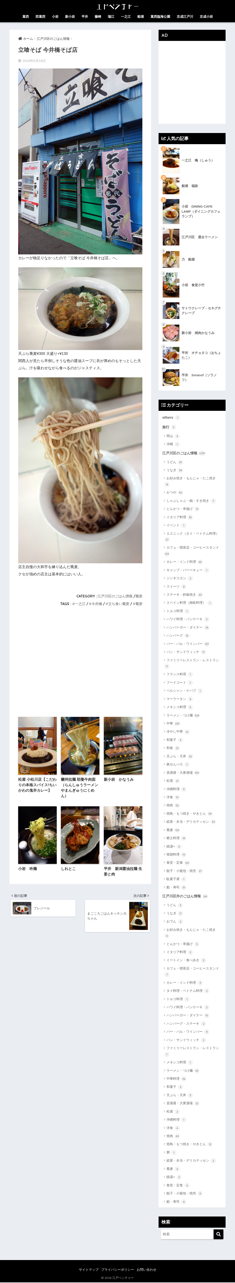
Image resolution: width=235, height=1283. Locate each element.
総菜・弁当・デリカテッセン (191, 822)
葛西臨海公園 (160, 16)
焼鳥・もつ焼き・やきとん (189, 814)
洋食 (173, 797)
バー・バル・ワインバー (187, 644)
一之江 (126, 16)
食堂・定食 (178, 863)
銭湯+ (174, 847)
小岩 (55, 16)
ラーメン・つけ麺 (183, 716)
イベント (176, 526)
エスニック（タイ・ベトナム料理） (191, 537)
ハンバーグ (178, 636)
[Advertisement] (80, 663)
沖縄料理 (176, 789)
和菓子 (174, 740)
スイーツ (176, 587)
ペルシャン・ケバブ (184, 691)
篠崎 (98, 16)
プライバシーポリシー (117, 1270)
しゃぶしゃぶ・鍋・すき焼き (191, 501)
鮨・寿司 (176, 888)
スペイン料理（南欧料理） (189, 603)
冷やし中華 (178, 732)
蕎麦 (138, 596)
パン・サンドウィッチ (186, 652)
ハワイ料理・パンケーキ (187, 619)
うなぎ (174, 470)
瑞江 (111, 16)
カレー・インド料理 (184, 562)
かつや (174, 493)
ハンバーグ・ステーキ (186, 1024)
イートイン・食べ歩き (186, 961)
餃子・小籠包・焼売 (184, 871)
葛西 (25, 16)
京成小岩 (206, 16)
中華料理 (176, 1079)
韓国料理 (176, 855)
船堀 (140, 16)
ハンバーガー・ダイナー (187, 628)
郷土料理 (176, 838)
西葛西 (40, 16)
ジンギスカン (179, 578)
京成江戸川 (185, 16)
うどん (174, 462)
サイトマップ (89, 1270)
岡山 (173, 436)
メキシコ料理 (179, 707)
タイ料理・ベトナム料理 (187, 991)
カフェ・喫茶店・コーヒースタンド (191, 551)
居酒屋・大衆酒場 (183, 773)
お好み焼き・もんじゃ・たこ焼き (190, 482)
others (171, 417)
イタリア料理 (179, 517)
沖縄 (173, 444)
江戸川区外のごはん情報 (186, 896)
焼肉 (173, 806)
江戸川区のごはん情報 (115, 596)
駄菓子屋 (176, 879)
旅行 (169, 427)
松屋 (173, 781)
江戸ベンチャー (123, 1278)
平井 (84, 16)
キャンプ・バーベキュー (187, 570)
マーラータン (179, 699)
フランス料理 (179, 674)
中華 (173, 724)
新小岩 (70, 16)
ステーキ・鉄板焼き (184, 595)
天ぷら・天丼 (179, 757)
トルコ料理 (178, 611)
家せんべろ (178, 765)
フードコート (179, 683)
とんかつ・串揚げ (183, 509)
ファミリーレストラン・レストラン (191, 663)
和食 (173, 748)
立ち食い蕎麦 (118, 604)
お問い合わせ (146, 1270)
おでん (174, 922)
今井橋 (97, 604)
